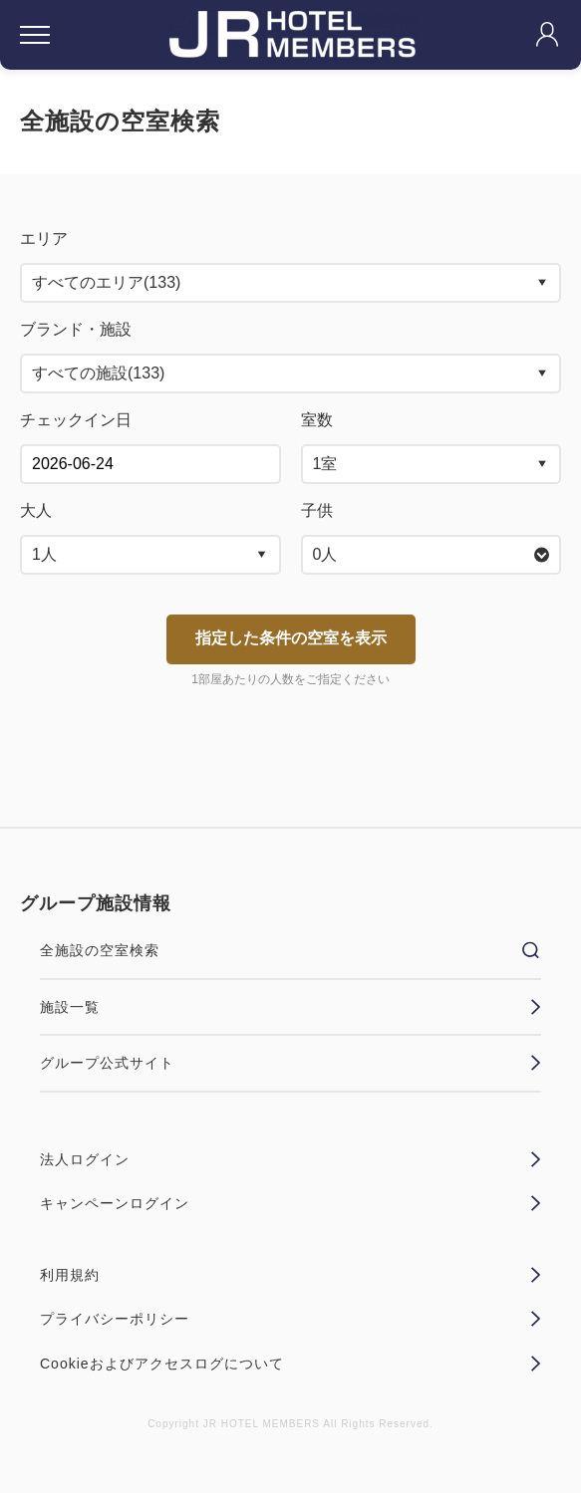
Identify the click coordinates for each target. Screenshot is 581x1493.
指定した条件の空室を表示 (291, 637)
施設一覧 (290, 1007)
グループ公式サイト (290, 1063)
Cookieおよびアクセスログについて (290, 1363)
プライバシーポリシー (290, 1319)
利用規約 (290, 1275)
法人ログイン (290, 1159)
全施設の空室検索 (290, 950)
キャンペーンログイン (290, 1203)
